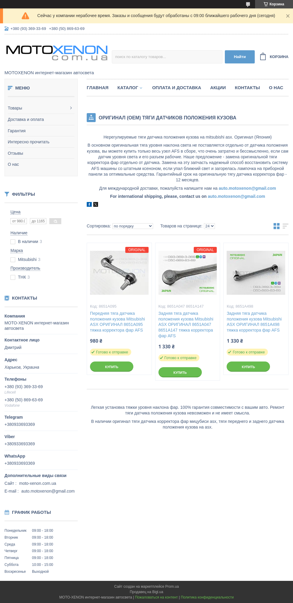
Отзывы (15, 153)
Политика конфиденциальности (207, 597)
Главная (98, 87)
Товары (15, 108)
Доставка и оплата (26, 119)
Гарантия (17, 130)
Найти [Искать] (240, 56)
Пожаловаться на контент (156, 597)
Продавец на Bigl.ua (146, 592)
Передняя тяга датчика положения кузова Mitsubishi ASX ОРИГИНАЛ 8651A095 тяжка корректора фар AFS (117, 322)
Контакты (247, 87)
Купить (111, 367)
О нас (13, 164)
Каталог (127, 87)
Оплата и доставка (176, 87)
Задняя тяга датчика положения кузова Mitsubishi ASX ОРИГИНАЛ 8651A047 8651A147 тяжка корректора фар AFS (185, 324)
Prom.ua (172, 586)
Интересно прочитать (28, 141)
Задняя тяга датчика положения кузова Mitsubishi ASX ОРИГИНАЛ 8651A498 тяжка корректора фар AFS (254, 322)
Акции (218, 87)
